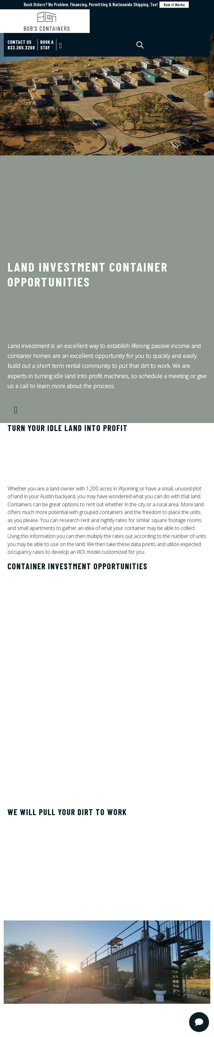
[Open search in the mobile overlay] (145, 44)
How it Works (174, 4)
